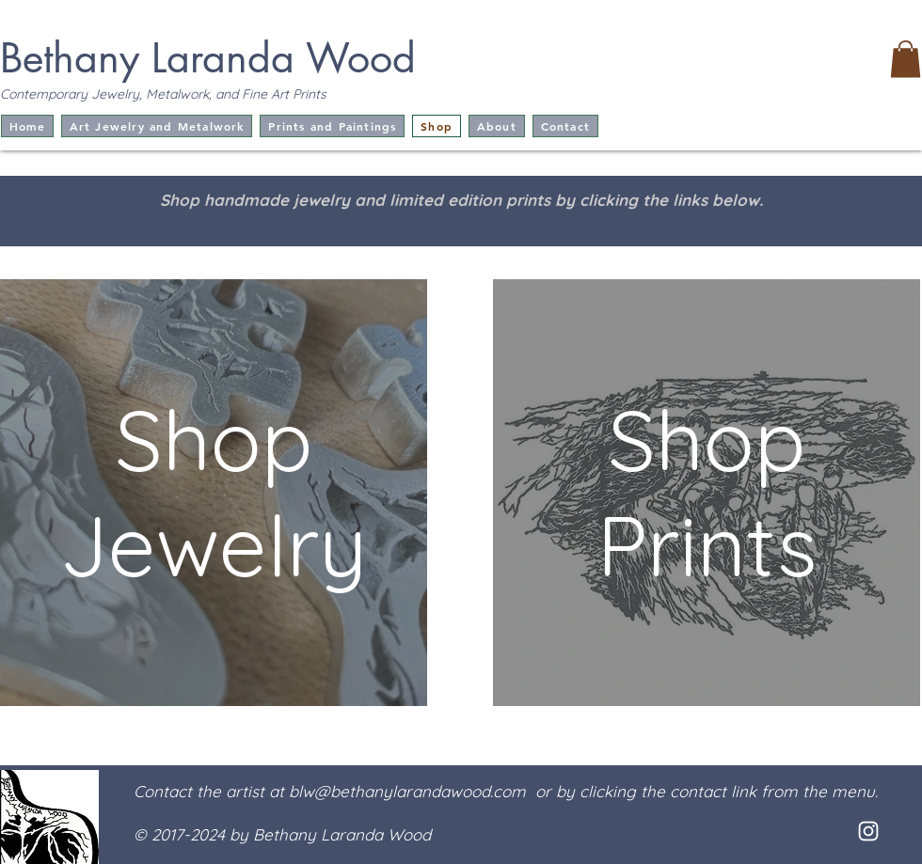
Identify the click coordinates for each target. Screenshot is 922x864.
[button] (905, 58)
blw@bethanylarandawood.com (407, 791)
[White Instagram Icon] (868, 831)
